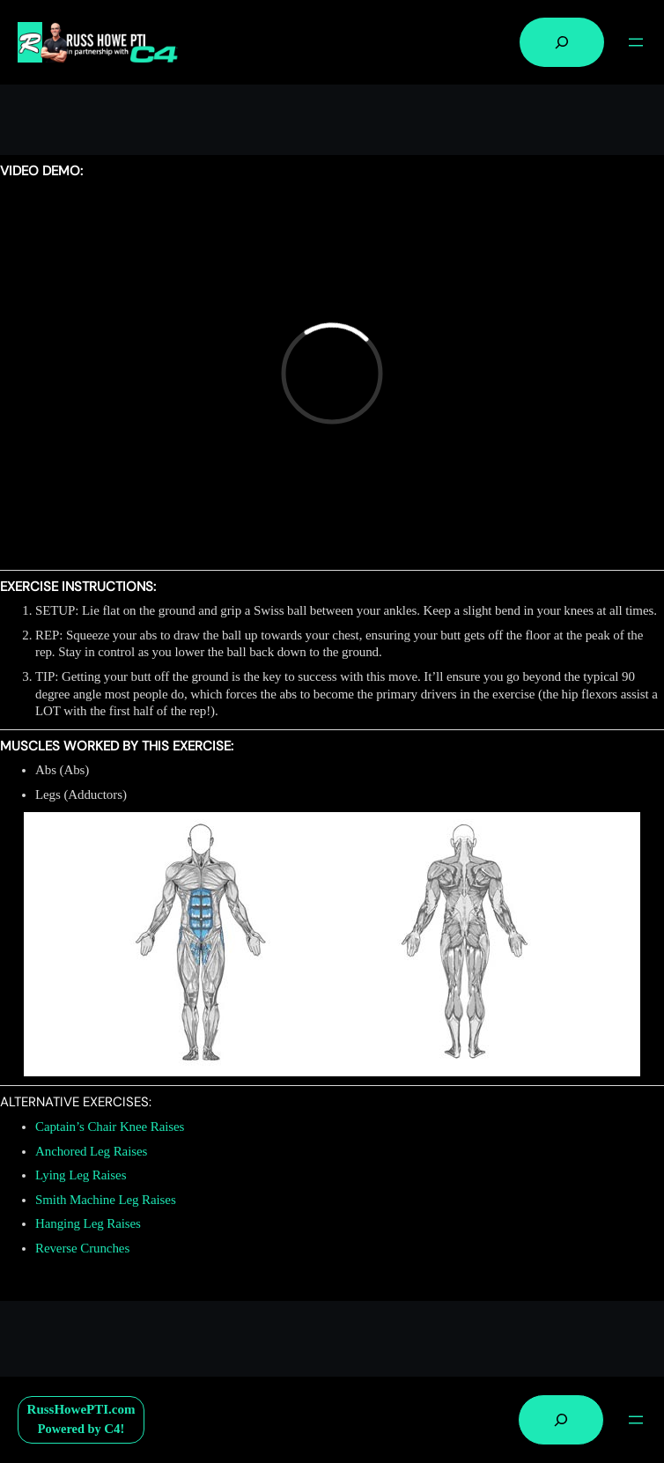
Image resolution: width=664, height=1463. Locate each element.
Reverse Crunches (82, 1248)
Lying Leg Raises (80, 1175)
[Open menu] (635, 42)
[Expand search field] (562, 42)
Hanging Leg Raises (88, 1223)
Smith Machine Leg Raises (105, 1200)
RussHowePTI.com (81, 1409)
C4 (112, 1429)
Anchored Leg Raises (91, 1151)
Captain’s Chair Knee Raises (109, 1126)
